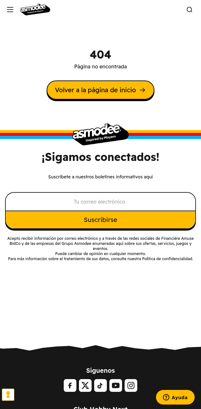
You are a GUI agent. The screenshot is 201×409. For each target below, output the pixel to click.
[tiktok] (100, 385)
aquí (119, 243)
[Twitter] (85, 385)
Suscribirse (100, 220)
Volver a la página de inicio (100, 90)
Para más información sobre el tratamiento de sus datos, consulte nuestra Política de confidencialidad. (100, 258)
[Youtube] (115, 385)
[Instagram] (131, 385)
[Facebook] (70, 385)
